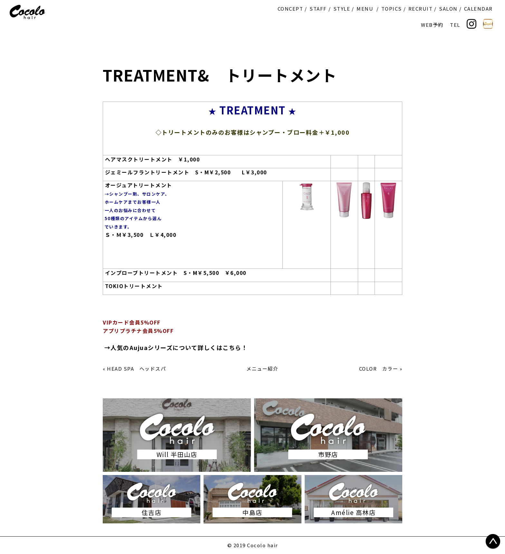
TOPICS (391, 8)
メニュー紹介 (262, 368)
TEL (455, 24)
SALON (448, 8)
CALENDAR (478, 8)
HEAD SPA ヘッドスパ (136, 368)
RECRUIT (420, 8)
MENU (365, 8)
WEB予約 (432, 24)
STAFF (318, 8)
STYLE (341, 8)
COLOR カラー (378, 368)
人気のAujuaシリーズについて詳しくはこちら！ (179, 347)
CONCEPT (290, 8)
